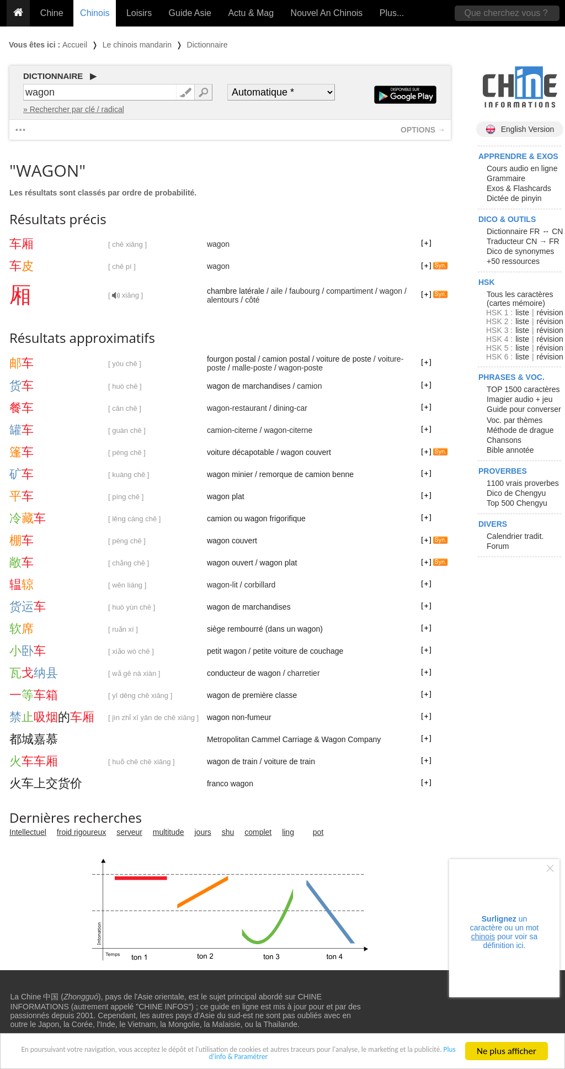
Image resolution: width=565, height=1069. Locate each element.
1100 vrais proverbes (523, 483)
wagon (218, 244)
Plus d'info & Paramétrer (291, 1057)
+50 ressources (513, 261)
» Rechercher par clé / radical (73, 109)
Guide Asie (190, 13)
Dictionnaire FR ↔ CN (525, 231)
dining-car (290, 408)
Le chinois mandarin (137, 44)
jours (203, 832)
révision (549, 312)
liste (522, 312)
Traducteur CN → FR (523, 241)
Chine (51, 13)
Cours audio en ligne (522, 168)
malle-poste (252, 367)
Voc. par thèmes (514, 420)
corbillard (260, 584)
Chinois (94, 13)
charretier (303, 673)
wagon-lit (222, 584)
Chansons (504, 440)
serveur (129, 832)
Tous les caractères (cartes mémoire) (520, 299)
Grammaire (506, 178)
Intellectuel (27, 832)
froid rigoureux (81, 832)
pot (318, 832)
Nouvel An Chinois (327, 13)
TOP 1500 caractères (523, 389)
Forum (498, 546)
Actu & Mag (251, 13)
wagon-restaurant (237, 408)
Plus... (392, 13)
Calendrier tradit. (515, 536)
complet (257, 832)
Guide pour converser (524, 409)
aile (277, 291)
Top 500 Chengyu (517, 503)
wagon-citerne (288, 430)
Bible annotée (510, 450)
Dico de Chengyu (516, 493)
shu (228, 832)
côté (252, 299)
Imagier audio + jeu (519, 399)
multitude (168, 832)
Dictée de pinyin (514, 198)
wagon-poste (301, 367)
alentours (223, 299)
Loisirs (139, 13)
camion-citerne (232, 430)
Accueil (74, 44)
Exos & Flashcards (519, 188)
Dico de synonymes (520, 251)
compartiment (349, 291)
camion (309, 386)
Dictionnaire (207, 44)
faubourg (304, 291)
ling (288, 832)
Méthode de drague (520, 430)
